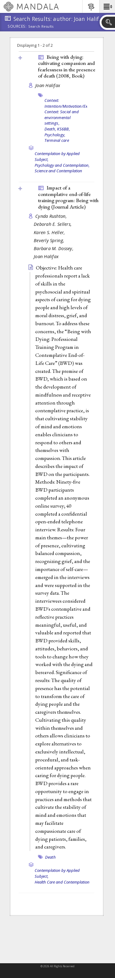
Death (50, 857)
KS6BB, (63, 129)
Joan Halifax (47, 85)
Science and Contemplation (58, 171)
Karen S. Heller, (50, 232)
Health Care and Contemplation (62, 882)
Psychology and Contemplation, (62, 165)
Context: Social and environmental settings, (61, 117)
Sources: (17, 27)
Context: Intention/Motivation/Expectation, (74, 103)
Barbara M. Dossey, (54, 248)
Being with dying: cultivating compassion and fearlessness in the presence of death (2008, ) (66, 66)
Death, (50, 129)
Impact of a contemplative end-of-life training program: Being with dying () (68, 197)
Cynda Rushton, (51, 216)
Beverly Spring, (50, 240)
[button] (107, 6)
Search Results (41, 26)
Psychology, (55, 135)
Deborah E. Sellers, (53, 224)
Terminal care (56, 140)
